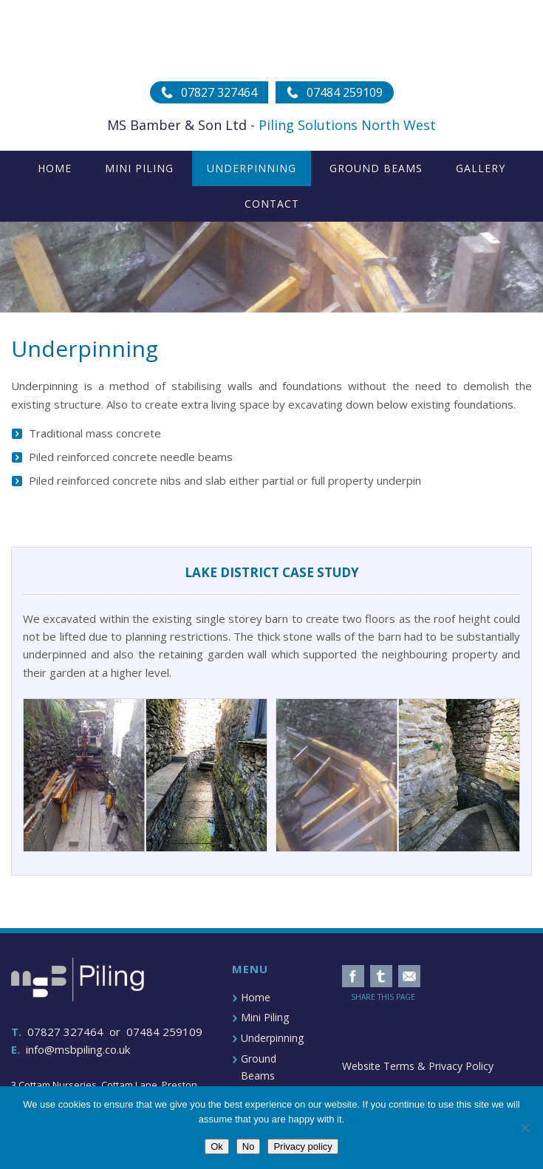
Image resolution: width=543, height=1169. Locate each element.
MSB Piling (271, 41)
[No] (524, 1127)
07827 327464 (65, 1031)
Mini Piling (265, 1017)
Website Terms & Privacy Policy (418, 1066)
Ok (217, 1146)
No (248, 1146)
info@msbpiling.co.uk (78, 1049)
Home (255, 997)
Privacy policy (302, 1146)
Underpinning (272, 1038)
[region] (271, 267)
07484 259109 (164, 1031)
